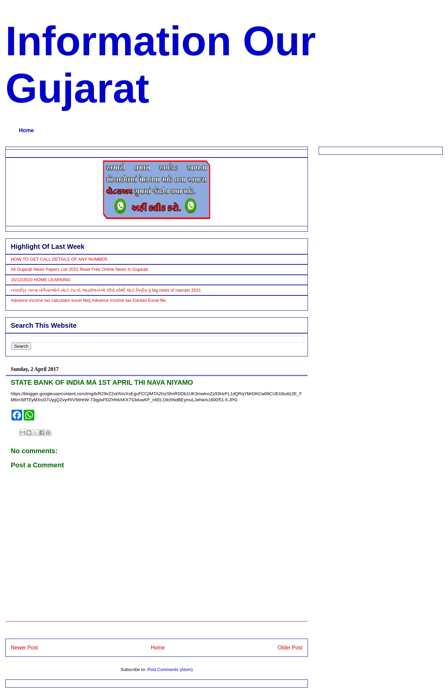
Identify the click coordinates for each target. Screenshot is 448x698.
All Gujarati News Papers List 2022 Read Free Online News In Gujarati (79, 269)
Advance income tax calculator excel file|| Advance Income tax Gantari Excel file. (89, 300)
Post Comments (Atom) (170, 669)
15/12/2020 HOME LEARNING (41, 279)
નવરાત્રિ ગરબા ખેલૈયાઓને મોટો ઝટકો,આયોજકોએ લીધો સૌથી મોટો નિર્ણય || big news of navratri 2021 (106, 290)
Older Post (290, 647)
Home (26, 130)
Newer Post (24, 647)
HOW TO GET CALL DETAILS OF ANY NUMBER (59, 259)
